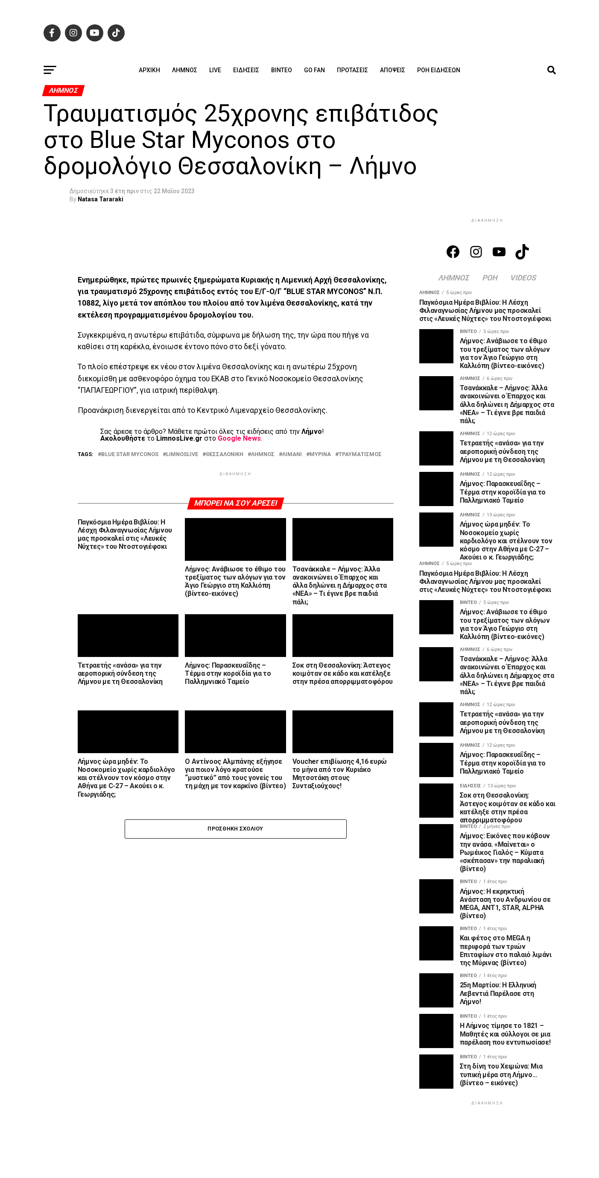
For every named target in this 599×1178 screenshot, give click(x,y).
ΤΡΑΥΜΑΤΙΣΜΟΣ (360, 454)
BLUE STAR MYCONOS (129, 454)
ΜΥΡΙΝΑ (320, 454)
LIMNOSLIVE (182, 454)
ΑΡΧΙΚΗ (149, 70)
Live (215, 70)
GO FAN (314, 70)
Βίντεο (281, 70)
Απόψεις (392, 70)
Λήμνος (184, 70)
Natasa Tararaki (100, 199)
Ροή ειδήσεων (438, 70)
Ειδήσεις (246, 70)
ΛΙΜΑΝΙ (292, 454)
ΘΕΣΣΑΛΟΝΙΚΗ (224, 454)
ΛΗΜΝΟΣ (263, 454)
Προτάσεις (352, 70)
